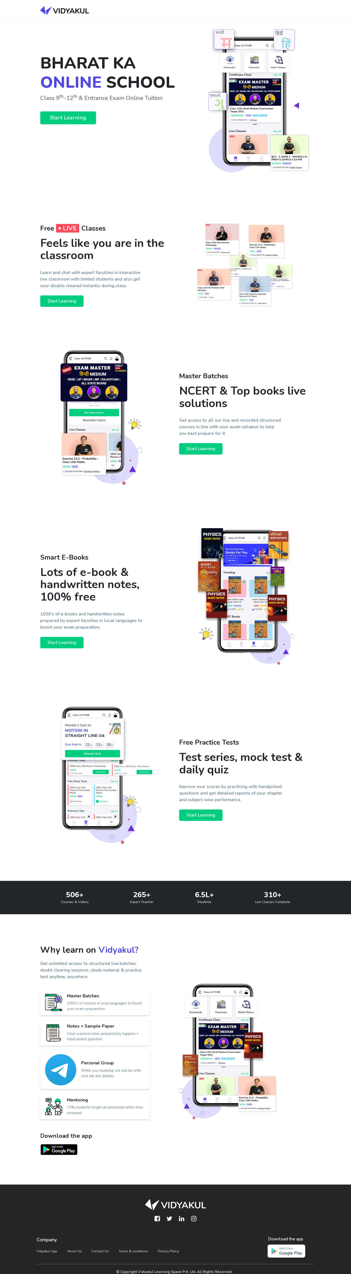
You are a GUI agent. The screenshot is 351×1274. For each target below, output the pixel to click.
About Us (74, 1251)
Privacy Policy (168, 1251)
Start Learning (68, 117)
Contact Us (100, 1251)
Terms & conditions (133, 1251)
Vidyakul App (47, 1251)
